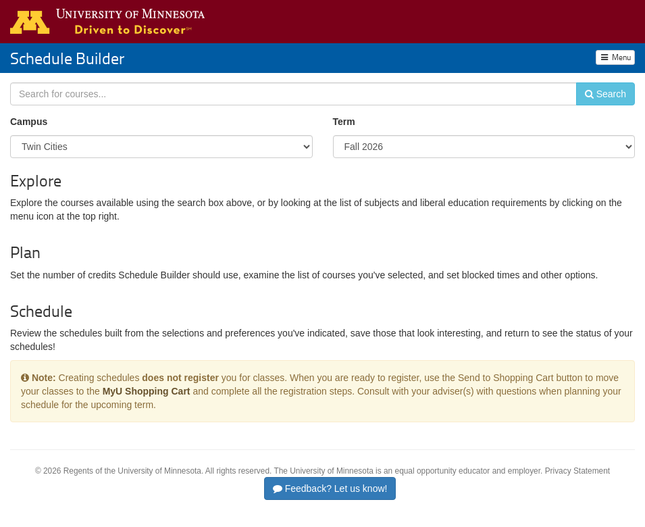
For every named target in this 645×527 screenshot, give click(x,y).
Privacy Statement (577, 471)
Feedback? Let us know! (330, 488)
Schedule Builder (67, 58)
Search (605, 94)
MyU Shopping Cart (146, 391)
